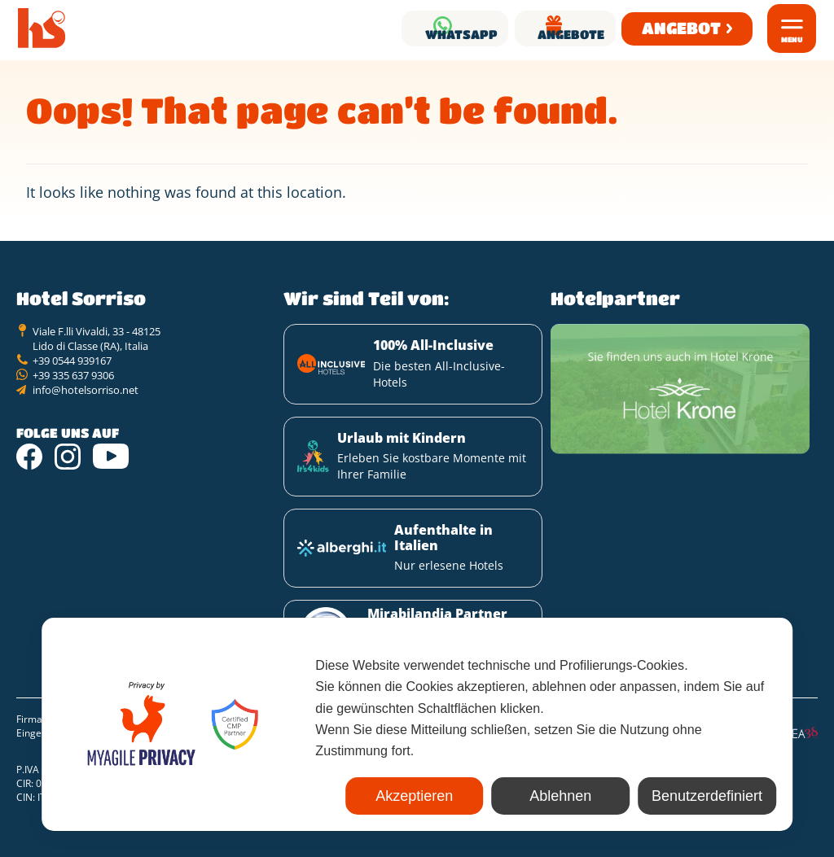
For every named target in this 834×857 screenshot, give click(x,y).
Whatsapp (376, 28)
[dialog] (417, 729)
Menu (792, 39)
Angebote (539, 28)
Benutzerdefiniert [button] (690, 796)
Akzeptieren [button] (331, 796)
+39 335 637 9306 (73, 393)
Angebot (672, 28)
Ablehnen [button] (511, 796)
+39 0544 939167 (72, 378)
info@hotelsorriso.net (85, 407)
